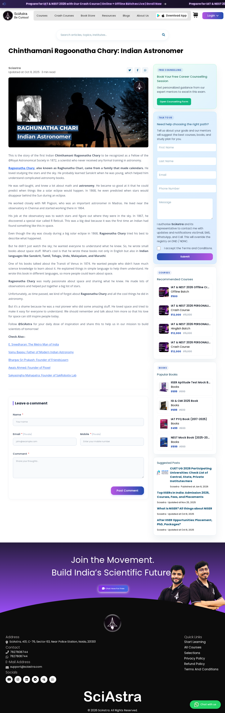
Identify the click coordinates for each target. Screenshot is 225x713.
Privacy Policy (194, 657)
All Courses (192, 647)
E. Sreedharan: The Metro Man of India (33, 344)
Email (22, 435)
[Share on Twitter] (130, 70)
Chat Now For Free (112, 587)
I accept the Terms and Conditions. (185, 249)
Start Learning (195, 641)
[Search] (163, 34)
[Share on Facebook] (137, 70)
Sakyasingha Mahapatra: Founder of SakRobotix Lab (42, 375)
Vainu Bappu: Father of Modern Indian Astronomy (41, 352)
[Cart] (196, 15)
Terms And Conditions (201, 668)
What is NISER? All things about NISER (184, 510)
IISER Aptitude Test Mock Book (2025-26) (191, 383)
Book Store (88, 15)
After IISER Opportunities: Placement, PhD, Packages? (184, 523)
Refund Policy (194, 663)
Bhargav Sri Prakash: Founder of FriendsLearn (38, 360)
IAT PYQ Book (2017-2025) (189, 420)
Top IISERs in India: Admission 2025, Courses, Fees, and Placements (183, 496)
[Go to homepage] (17, 15)
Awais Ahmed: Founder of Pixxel (29, 367)
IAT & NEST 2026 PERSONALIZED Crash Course (191, 307)
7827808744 (19, 651)
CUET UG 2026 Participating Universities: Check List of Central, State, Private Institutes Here (191, 476)
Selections (192, 652)
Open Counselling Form (176, 102)
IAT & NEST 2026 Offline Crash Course (191, 288)
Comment (21, 455)
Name (18, 414)
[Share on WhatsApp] (145, 70)
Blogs (126, 15)
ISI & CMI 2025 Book (184, 402)
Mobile (90, 435)
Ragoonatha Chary (21, 168)
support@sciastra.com (26, 666)
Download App (172, 15)
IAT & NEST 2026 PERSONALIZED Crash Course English (191, 343)
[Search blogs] (109, 35)
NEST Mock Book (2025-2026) (191, 438)
